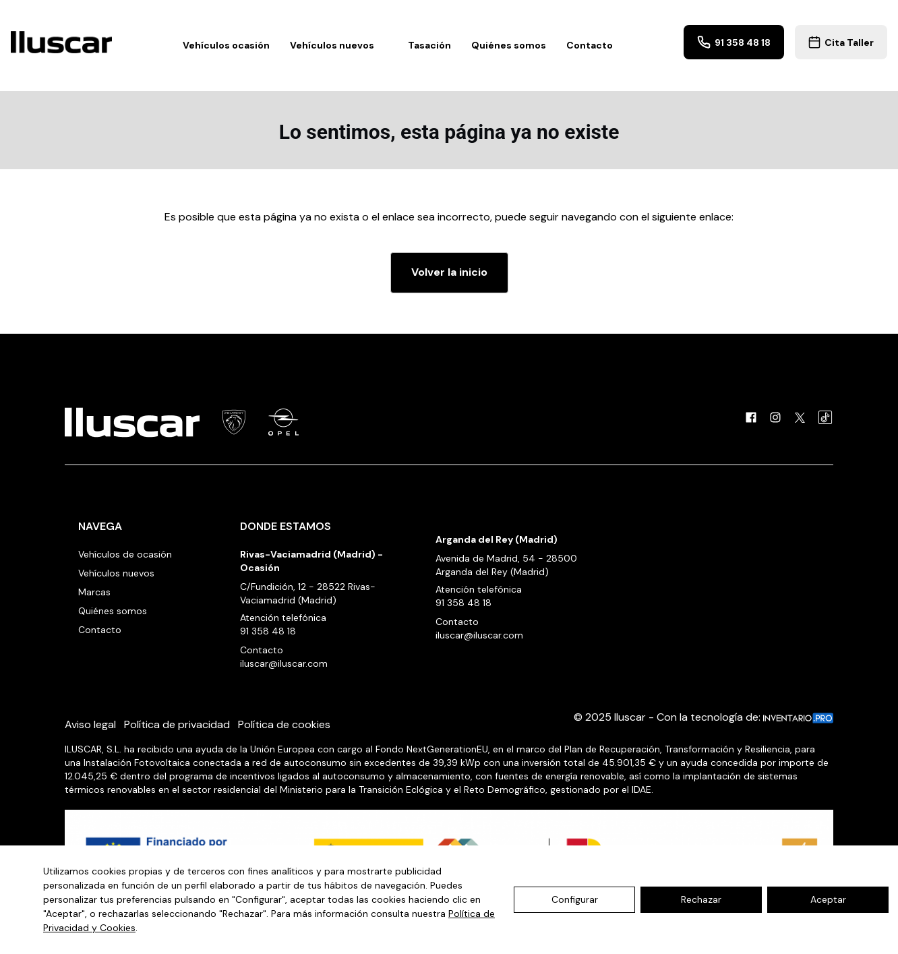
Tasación (429, 45)
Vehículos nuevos (339, 45)
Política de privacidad (177, 724)
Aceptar (828, 899)
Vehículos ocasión (226, 45)
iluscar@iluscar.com (284, 663)
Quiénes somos (508, 45)
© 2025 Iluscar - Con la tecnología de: (703, 717)
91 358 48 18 (734, 42)
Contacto (589, 45)
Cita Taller (841, 42)
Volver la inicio (449, 272)
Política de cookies (284, 724)
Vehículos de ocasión (125, 554)
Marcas (94, 592)
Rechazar (701, 899)
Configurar (574, 899)
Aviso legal (90, 724)
